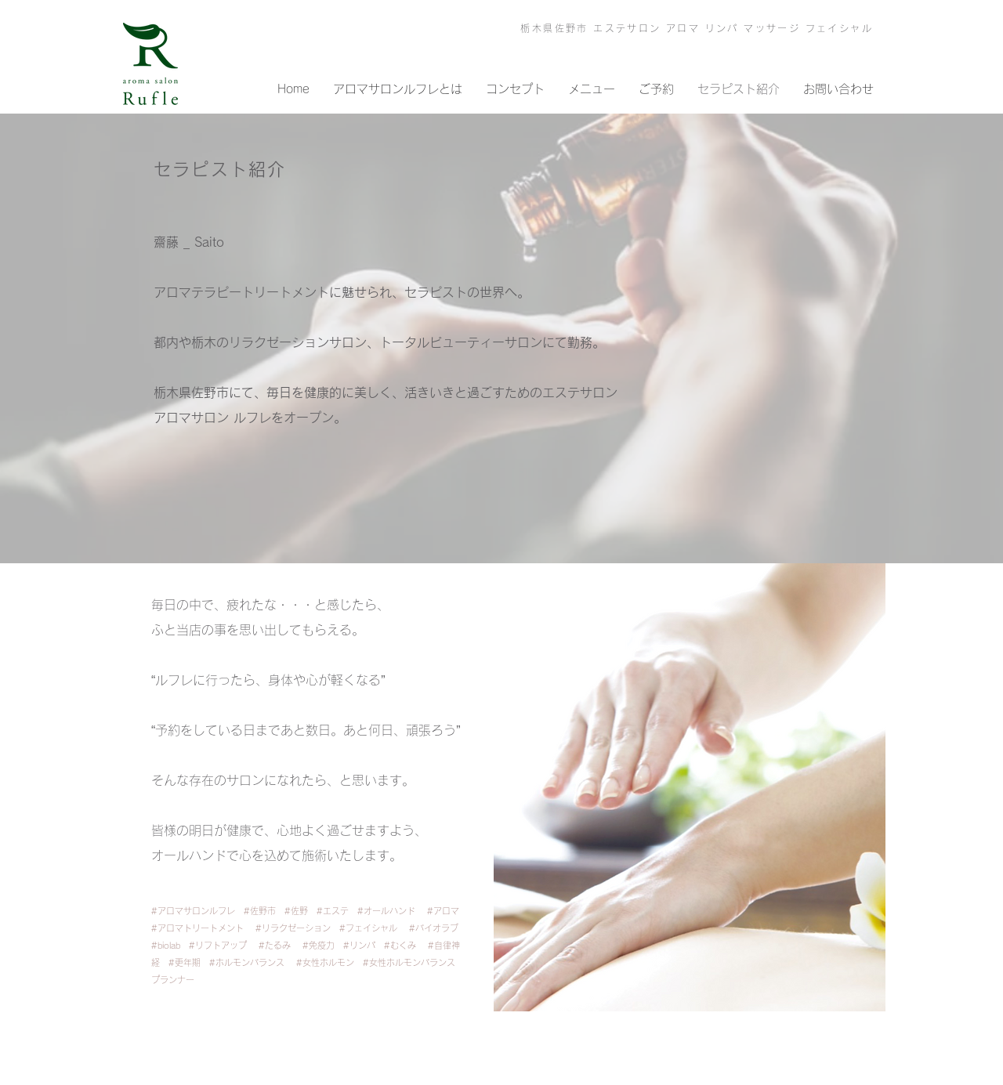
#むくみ (400, 945)
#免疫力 (322, 945)
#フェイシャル (368, 928)
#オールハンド (386, 910)
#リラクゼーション (297, 928)
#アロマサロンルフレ (197, 910)
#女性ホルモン (329, 962)
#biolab (170, 945)
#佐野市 (264, 910)
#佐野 (300, 910)
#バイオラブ (438, 928)
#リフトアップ (218, 945)
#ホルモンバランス (246, 962)
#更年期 (188, 962)
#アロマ (443, 910)
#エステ (337, 910)
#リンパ (363, 945)
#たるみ (275, 945)
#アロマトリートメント (197, 928)
